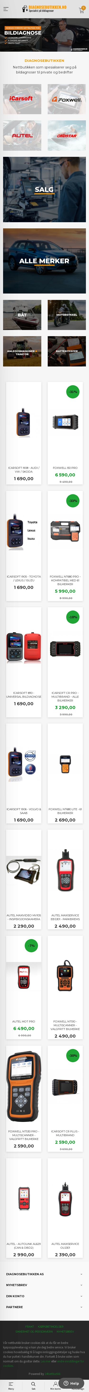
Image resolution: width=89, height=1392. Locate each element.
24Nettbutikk (53, 1374)
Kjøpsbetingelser (51, 1326)
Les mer (46, 1361)
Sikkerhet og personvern (34, 1331)
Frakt (29, 1326)
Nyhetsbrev (65, 1331)
